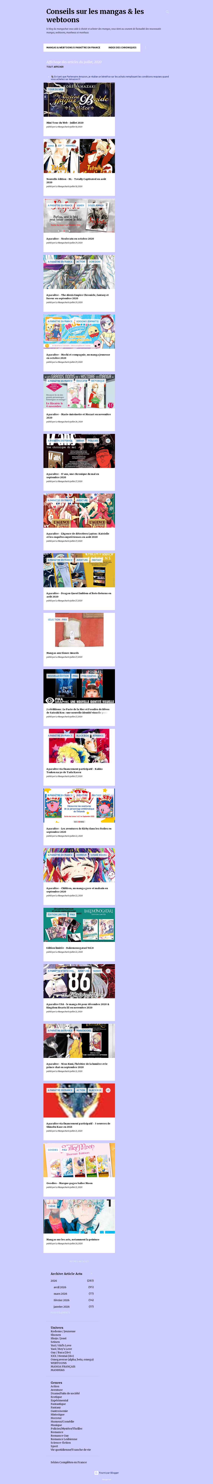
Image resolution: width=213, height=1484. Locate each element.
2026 (54, 1280)
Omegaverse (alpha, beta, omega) (72, 1359)
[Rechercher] (167, 11)
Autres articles (79, 1261)
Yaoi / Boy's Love (61, 1349)
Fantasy (56, 1407)
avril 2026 (60, 1287)
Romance (57, 1432)
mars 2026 (60, 1293)
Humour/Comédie (62, 1421)
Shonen (56, 1335)
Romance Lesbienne (64, 1439)
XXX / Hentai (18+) (62, 1356)
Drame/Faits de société (65, 1393)
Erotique (56, 1397)
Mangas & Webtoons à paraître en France (73, 47)
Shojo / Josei (58, 1338)
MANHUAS (58, 1370)
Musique (56, 1425)
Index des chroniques (122, 47)
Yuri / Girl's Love (61, 1345)
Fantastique (58, 1404)
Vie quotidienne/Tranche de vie (71, 1449)
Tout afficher (55, 67)
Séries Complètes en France (69, 1462)
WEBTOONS (59, 1363)
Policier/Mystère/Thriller (66, 1428)
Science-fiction (61, 1442)
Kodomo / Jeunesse (63, 1331)
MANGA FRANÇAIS (63, 1366)
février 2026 (61, 1300)
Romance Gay (60, 1435)
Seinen (55, 1342)
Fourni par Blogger (106, 1473)
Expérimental (59, 1400)
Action (55, 1386)
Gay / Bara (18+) (61, 1352)
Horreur (56, 1418)
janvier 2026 (62, 1306)
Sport (54, 1446)
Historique (57, 1414)
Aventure (57, 1390)
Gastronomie (59, 1411)
